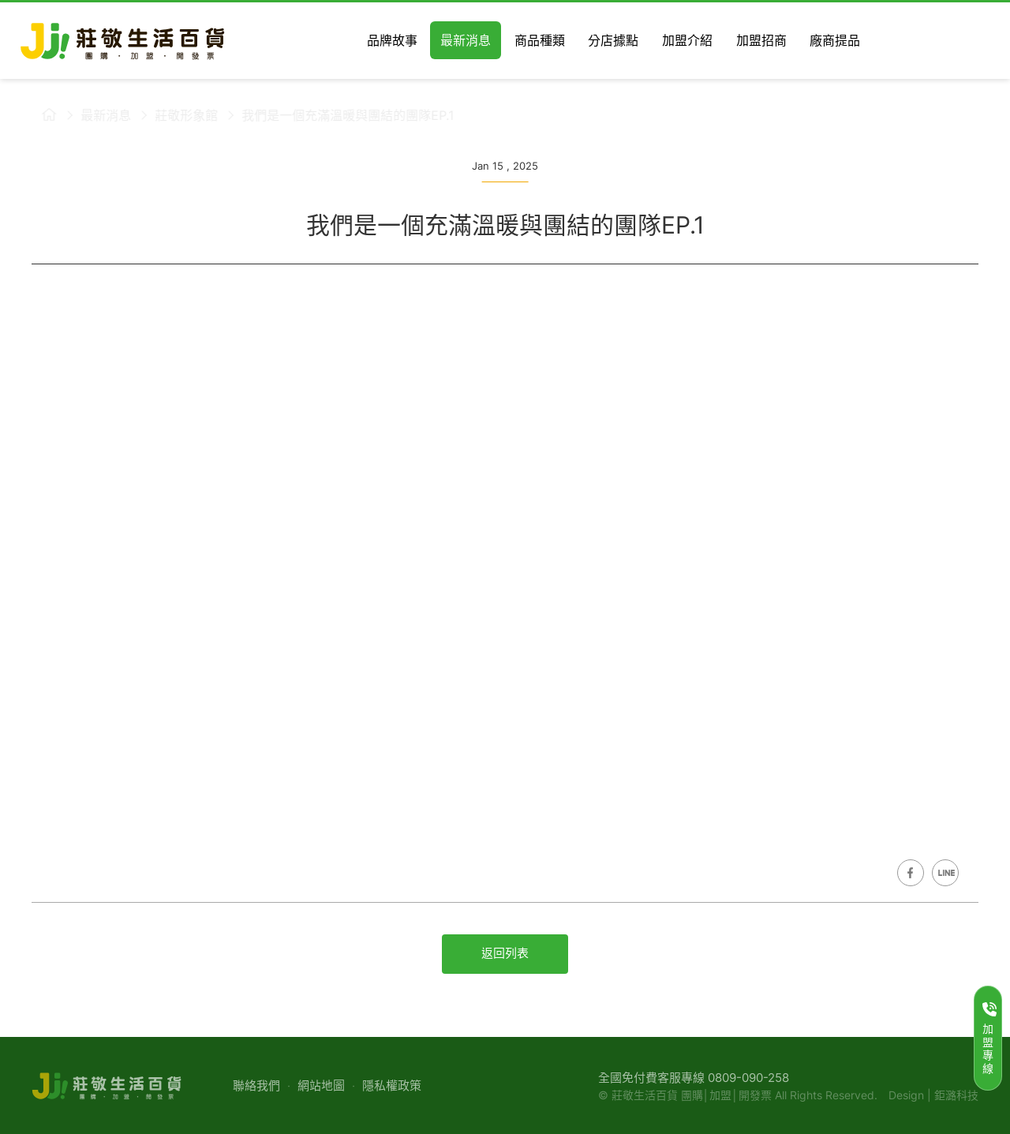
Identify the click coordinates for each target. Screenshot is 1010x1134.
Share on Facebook (910, 872)
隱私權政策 (391, 1085)
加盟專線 (989, 1038)
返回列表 (505, 952)
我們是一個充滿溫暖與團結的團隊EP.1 (338, 115)
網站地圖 (321, 1085)
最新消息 (96, 115)
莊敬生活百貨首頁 (39, 114)
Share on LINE (945, 872)
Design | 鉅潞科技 (933, 1095)
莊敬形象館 (176, 115)
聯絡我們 (256, 1085)
